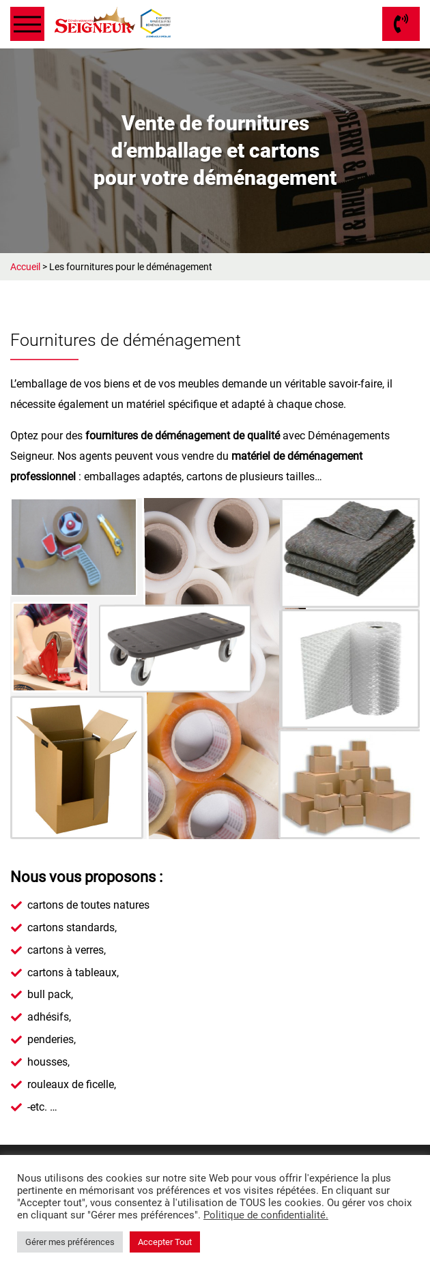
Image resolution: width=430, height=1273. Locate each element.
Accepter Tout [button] (165, 1242)
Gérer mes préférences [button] (70, 1242)
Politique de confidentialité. (265, 1215)
